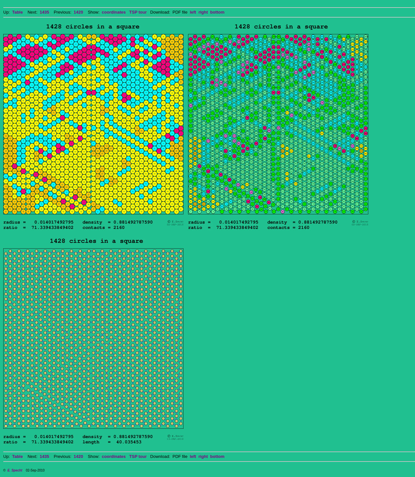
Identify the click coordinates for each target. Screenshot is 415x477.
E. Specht (14, 470)
